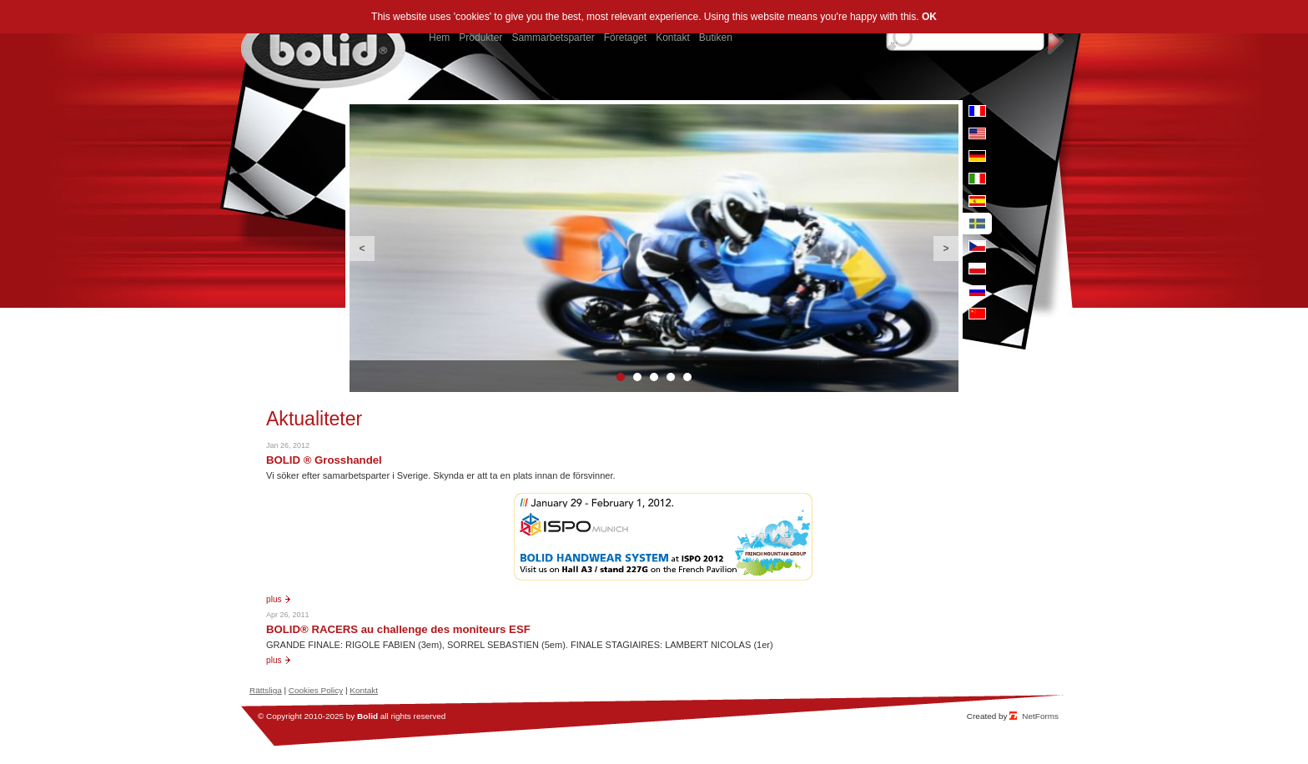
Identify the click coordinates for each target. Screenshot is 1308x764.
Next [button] (945, 248)
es (977, 201)
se (977, 223)
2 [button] (637, 377)
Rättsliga (265, 690)
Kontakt (364, 690)
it (977, 178)
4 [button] (671, 377)
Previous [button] (362, 248)
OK (929, 17)
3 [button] (654, 377)
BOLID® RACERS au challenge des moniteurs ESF (398, 629)
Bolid (367, 716)
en (977, 133)
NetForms (1040, 716)
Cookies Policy (316, 690)
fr (977, 111)
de (977, 156)
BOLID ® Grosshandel (324, 460)
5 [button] (687, 377)
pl (977, 268)
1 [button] (620, 377)
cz (977, 246)
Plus (274, 599)
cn (977, 313)
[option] (654, 248)
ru (977, 291)
